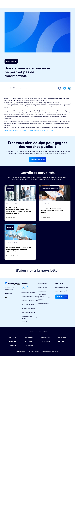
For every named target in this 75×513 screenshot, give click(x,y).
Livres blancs (42, 287)
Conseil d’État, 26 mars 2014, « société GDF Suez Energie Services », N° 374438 (28, 130)
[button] (59, 88)
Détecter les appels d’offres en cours (33, 296)
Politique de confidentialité (49, 351)
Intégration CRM (43, 303)
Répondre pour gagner (28, 308)
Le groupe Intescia (61, 291)
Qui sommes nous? (61, 287)
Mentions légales (33, 351)
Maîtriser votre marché (28, 312)
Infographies (42, 291)
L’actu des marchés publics (44, 299)
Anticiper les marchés (28, 292)
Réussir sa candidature (28, 304)
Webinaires (42, 294)
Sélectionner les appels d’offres (31, 300)
